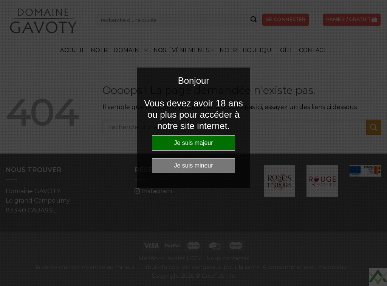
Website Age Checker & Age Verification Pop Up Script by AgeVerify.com (378, 277)
